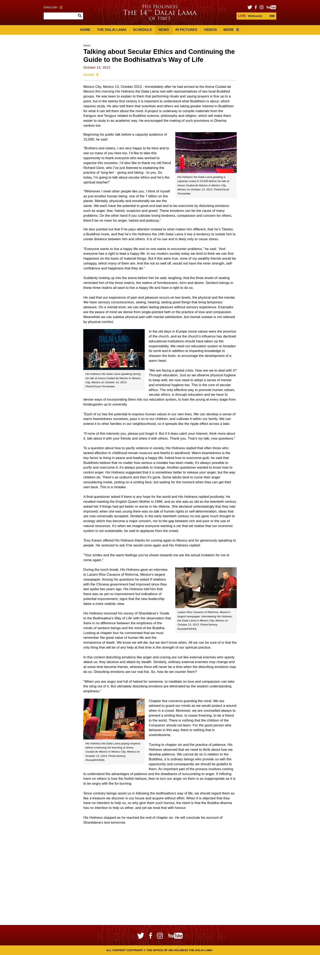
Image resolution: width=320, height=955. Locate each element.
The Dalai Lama (111, 30)
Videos (210, 30)
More (231, 30)
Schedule (142, 30)
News (164, 30)
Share (88, 74)
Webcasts (250, 16)
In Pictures (186, 30)
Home (85, 30)
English (53, 7)
